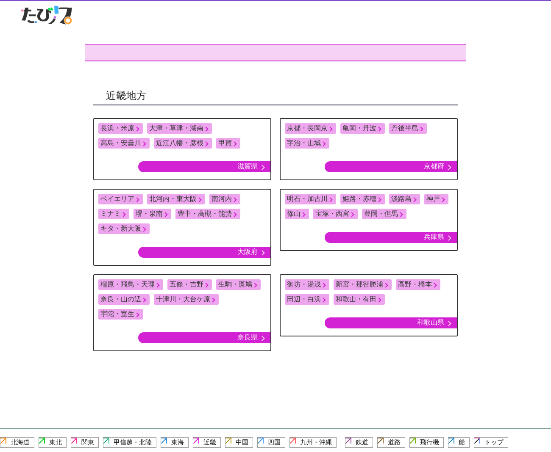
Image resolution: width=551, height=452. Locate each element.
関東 (87, 442)
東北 (55, 442)
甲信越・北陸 (133, 442)
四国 (274, 442)
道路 (394, 442)
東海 (177, 442)
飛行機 (429, 442)
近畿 (209, 442)
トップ (494, 442)
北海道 (20, 442)
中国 (242, 442)
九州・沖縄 (316, 442)
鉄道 (362, 442)
